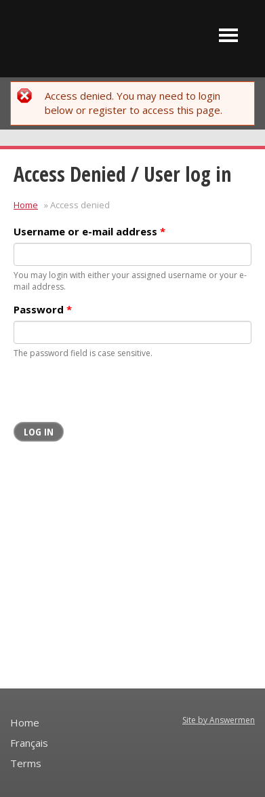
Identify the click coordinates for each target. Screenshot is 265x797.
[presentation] (117, 395)
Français (29, 743)
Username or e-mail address (89, 231)
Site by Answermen (218, 720)
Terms (25, 763)
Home (26, 205)
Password (43, 309)
